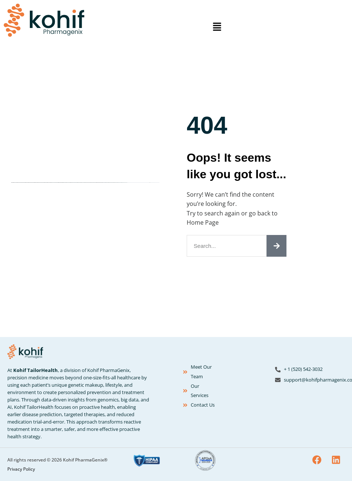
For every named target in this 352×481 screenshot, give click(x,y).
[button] (217, 27)
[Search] (276, 246)
